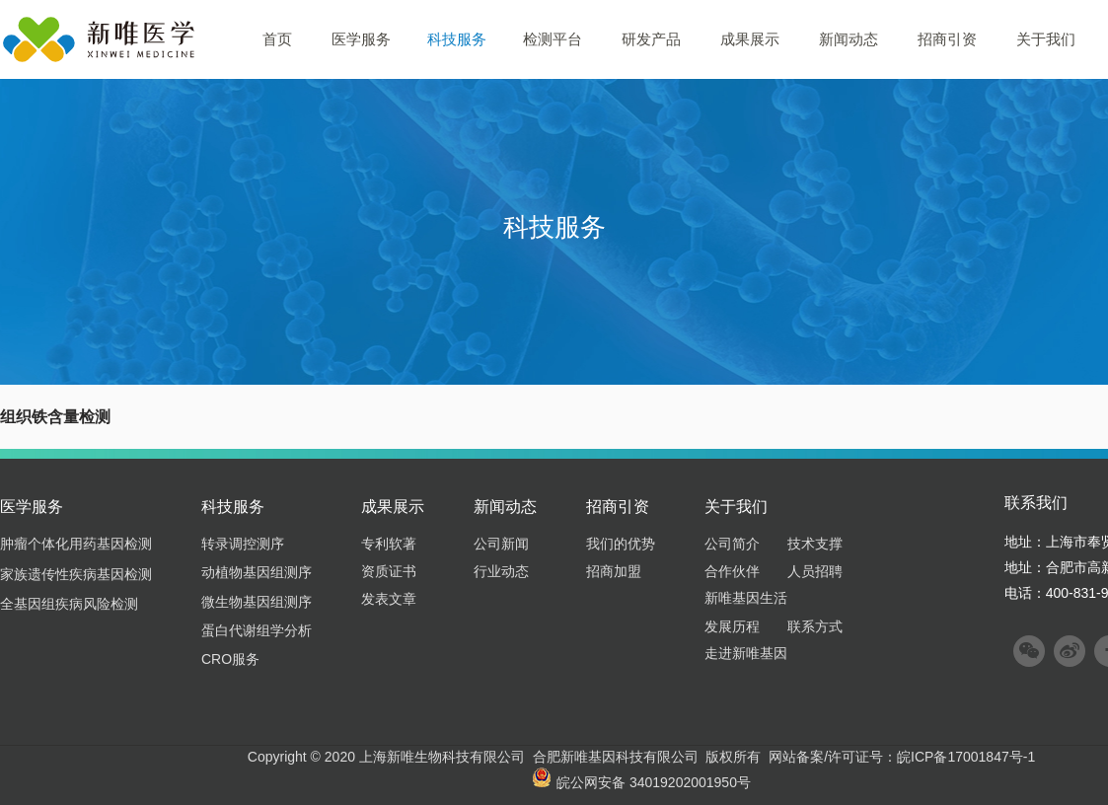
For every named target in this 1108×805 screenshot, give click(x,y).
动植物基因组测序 (256, 572)
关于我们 (1045, 39)
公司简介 (732, 543)
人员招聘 (815, 571)
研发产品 (651, 39)
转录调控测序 (242, 543)
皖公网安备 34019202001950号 (641, 782)
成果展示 (749, 39)
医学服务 (361, 39)
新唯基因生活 (745, 598)
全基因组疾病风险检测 (69, 604)
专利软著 (388, 543)
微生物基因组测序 (256, 602)
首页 (277, 39)
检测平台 (552, 39)
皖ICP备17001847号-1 (966, 757)
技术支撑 (815, 543)
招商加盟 (613, 571)
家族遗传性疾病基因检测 (76, 574)
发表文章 (388, 599)
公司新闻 (501, 543)
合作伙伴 (732, 571)
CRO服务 (230, 659)
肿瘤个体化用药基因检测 (76, 543)
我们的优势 (620, 543)
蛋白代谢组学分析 (256, 630)
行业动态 (501, 571)
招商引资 (947, 39)
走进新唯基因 (745, 653)
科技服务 (456, 39)
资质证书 (388, 571)
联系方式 (815, 626)
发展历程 (732, 626)
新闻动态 (848, 39)
